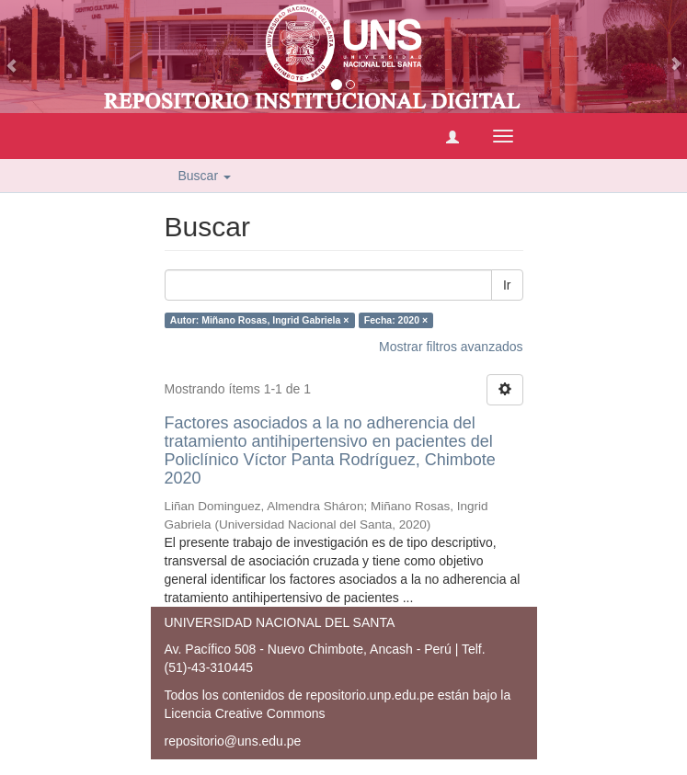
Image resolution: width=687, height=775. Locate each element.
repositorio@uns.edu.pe (233, 741)
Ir (507, 285)
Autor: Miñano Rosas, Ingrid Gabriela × (259, 319)
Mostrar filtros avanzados (450, 346)
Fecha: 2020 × (396, 319)
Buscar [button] (204, 175)
